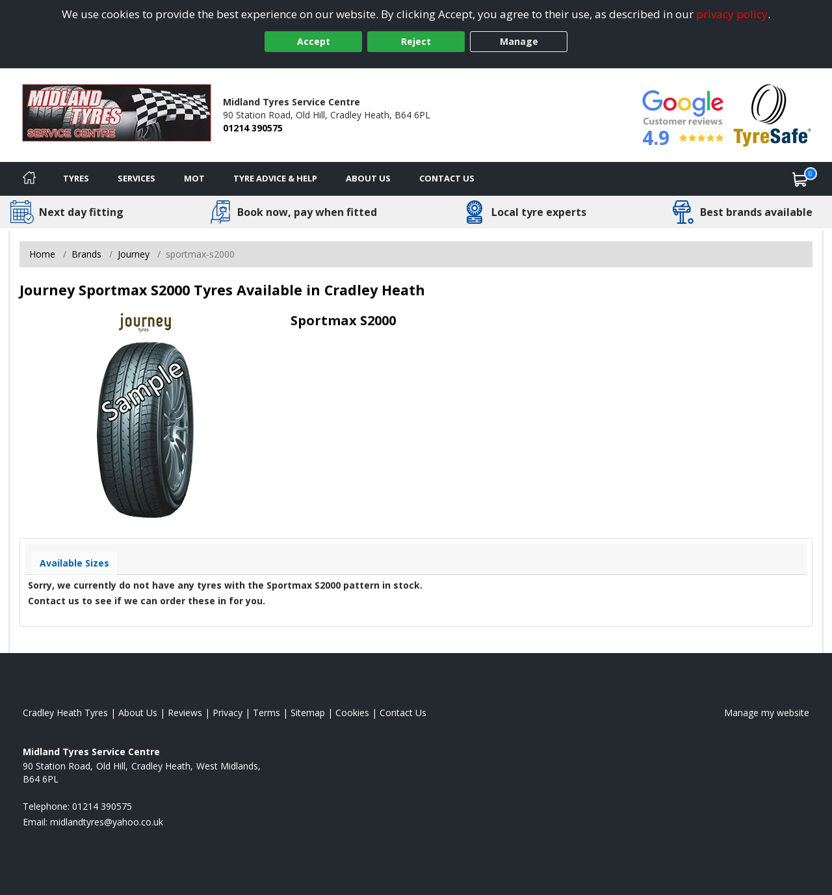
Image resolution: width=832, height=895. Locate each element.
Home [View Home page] (42, 254)
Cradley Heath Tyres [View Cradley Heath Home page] (65, 712)
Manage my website (766, 712)
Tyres (76, 178)
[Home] (29, 179)
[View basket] (800, 179)
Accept (313, 41)
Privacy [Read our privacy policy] (227, 712)
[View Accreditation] (772, 114)
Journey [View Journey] (134, 254)
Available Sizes (74, 563)
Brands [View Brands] (86, 254)
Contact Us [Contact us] (446, 178)
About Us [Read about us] (137, 712)
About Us (368, 178)
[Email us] (106, 822)
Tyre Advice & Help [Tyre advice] (275, 178)
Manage (519, 41)
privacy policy (732, 14)
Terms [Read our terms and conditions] (266, 712)
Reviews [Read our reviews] (185, 712)
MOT (194, 178)
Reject (416, 41)
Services (136, 178)
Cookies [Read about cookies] (352, 712)
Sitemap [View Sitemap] (308, 712)
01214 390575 (253, 128)
